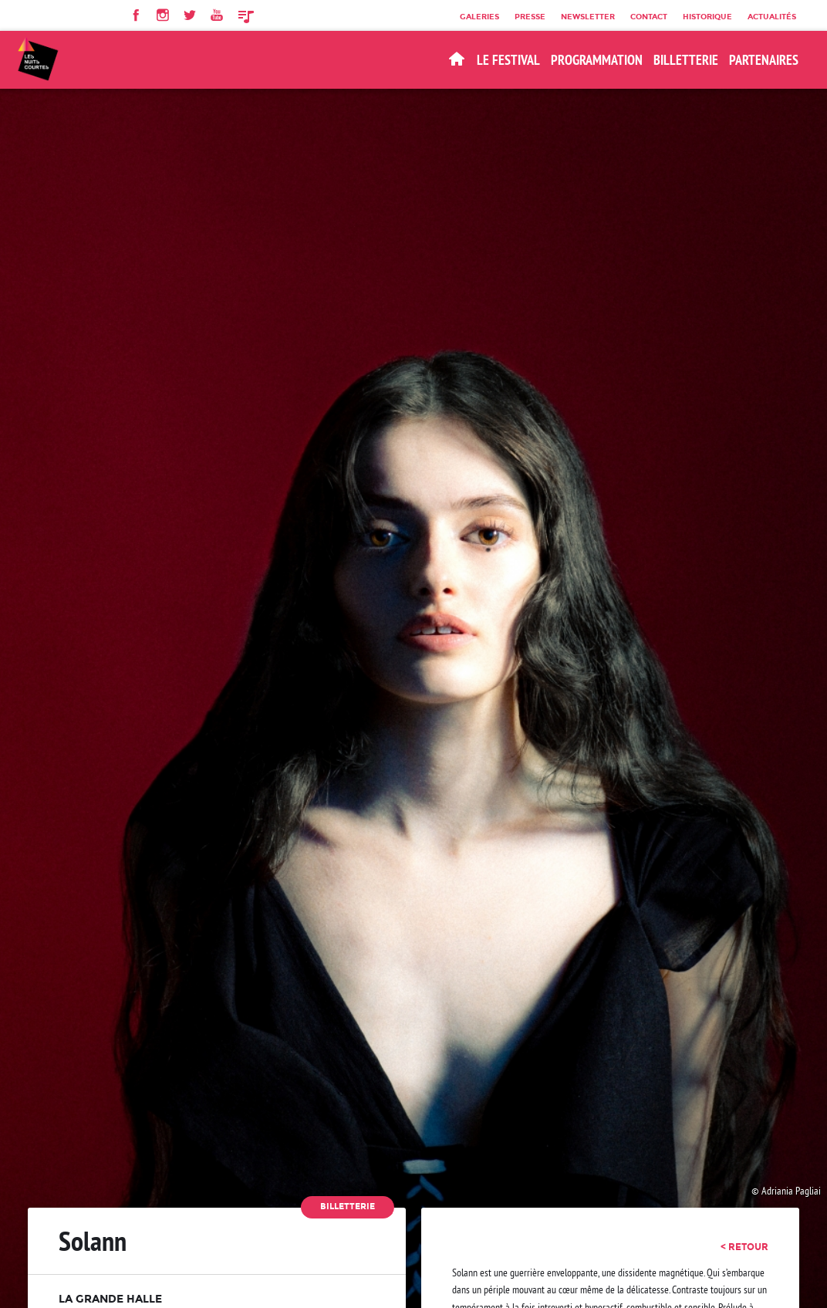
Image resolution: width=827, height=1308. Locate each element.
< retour (744, 1247)
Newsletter (588, 16)
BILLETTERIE (685, 60)
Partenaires (763, 60)
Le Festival (508, 60)
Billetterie (347, 1207)
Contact (648, 16)
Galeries (479, 16)
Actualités (772, 16)
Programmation (597, 60)
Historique (707, 16)
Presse (530, 16)
